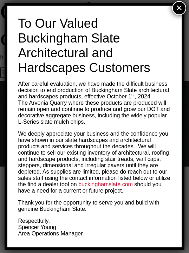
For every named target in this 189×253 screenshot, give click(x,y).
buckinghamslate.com (105, 184)
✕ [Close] (179, 8)
